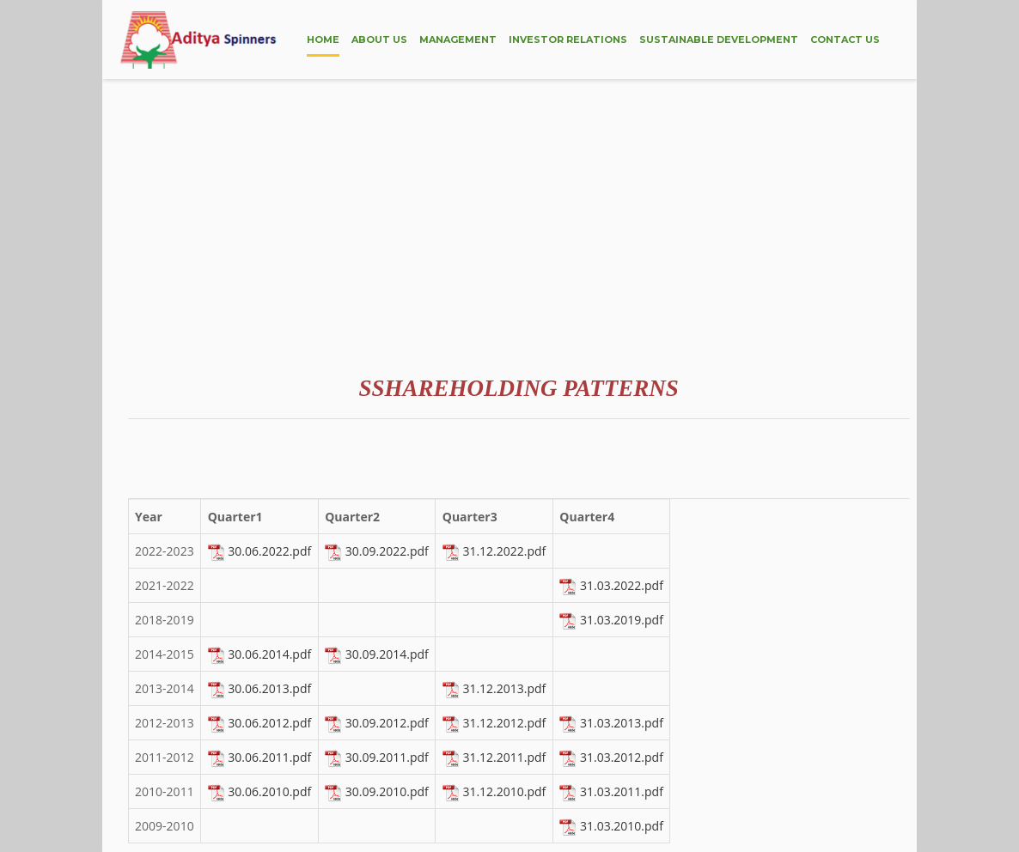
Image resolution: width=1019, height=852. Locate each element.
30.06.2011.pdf (269, 757)
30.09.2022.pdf (387, 551)
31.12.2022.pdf (504, 551)
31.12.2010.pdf (504, 791)
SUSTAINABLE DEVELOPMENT (718, 39)
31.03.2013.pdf (621, 723)
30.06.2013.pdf (269, 688)
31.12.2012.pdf (504, 723)
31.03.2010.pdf (621, 826)
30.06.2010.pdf (269, 791)
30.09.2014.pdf (387, 654)
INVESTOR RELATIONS (568, 39)
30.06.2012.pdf (269, 723)
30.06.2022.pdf (269, 551)
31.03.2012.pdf (621, 757)
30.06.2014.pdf (269, 654)
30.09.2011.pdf (387, 757)
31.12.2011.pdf (504, 757)
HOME (323, 39)
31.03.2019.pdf (621, 620)
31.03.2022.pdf (621, 585)
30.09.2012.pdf (387, 723)
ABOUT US (379, 39)
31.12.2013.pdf (504, 688)
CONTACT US (845, 39)
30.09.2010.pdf (387, 791)
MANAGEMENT (458, 39)
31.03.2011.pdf (621, 791)
